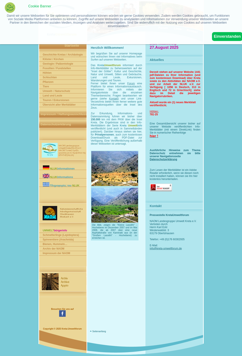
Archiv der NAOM (53, 248)
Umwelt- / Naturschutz (56, 91)
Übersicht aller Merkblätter (59, 104)
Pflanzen (48, 81)
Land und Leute (52, 95)
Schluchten (50, 77)
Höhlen (47, 72)
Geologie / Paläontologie (58, 63)
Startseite (72, 45)
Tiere (46, 86)
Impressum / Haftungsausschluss (64, 114)
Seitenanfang (99, 331)
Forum (131, 83)
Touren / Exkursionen (56, 100)
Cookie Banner (39, 6)
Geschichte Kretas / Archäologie (63, 54)
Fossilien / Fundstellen (57, 68)
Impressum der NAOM (56, 253)
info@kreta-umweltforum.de (170, 248)
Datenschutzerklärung (56, 124)
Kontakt (113, 98)
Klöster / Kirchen (53, 59)
